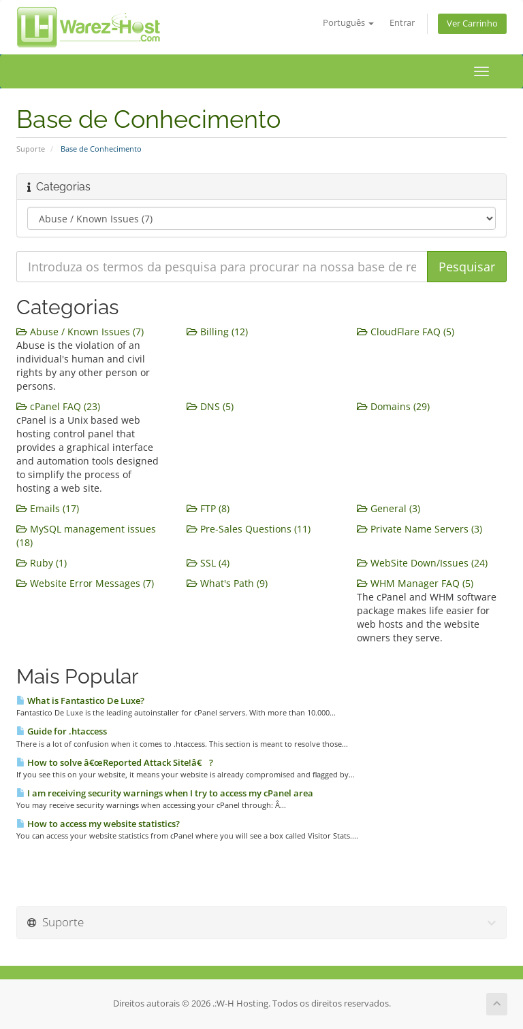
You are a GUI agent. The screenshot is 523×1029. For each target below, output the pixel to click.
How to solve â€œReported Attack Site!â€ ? (114, 762)
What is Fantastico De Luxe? (80, 700)
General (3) (388, 508)
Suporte (30, 149)
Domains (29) (393, 406)
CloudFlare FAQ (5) (405, 331)
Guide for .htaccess (61, 731)
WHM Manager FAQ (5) (415, 583)
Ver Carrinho (472, 23)
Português (348, 23)
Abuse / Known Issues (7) (80, 331)
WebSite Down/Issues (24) (422, 562)
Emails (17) (47, 508)
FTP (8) (208, 508)
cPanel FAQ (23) (58, 406)
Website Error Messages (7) (85, 583)
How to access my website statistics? (98, 823)
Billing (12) (217, 331)
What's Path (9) (227, 583)
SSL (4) (208, 562)
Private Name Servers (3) (419, 528)
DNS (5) (210, 406)
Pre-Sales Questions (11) (249, 528)
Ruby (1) (41, 562)
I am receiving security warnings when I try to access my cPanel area (164, 793)
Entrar (402, 23)
